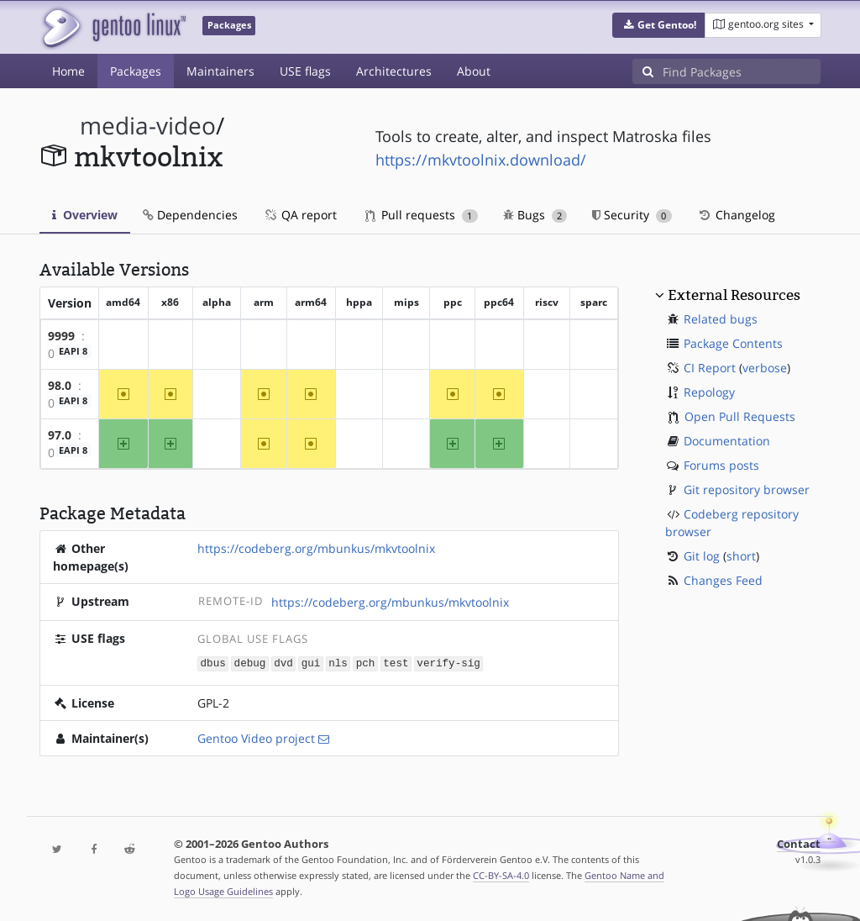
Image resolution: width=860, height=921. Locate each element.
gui (311, 662)
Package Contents (733, 343)
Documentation (727, 441)
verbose (764, 368)
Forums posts (721, 465)
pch (365, 662)
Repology (709, 392)
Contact (799, 843)
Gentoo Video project (256, 737)
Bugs (535, 215)
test (395, 662)
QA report (300, 215)
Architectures (394, 71)
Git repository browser (747, 489)
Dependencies (190, 215)
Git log (702, 556)
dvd (283, 662)
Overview (85, 215)
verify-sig (448, 662)
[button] (658, 25)
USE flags (305, 71)
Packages (135, 71)
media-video (148, 125)
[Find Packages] (742, 71)
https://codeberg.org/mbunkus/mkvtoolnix (316, 548)
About (473, 71)
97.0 (59, 435)
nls (338, 662)
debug (250, 662)
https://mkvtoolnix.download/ (480, 160)
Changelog (736, 215)
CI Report (710, 368)
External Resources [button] (734, 295)
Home (68, 71)
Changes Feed (723, 580)
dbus (213, 662)
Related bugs (721, 319)
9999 (61, 336)
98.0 (59, 385)
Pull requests (421, 215)
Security (632, 215)
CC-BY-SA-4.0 (501, 874)
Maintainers (220, 71)
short (741, 556)
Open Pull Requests (739, 416)
